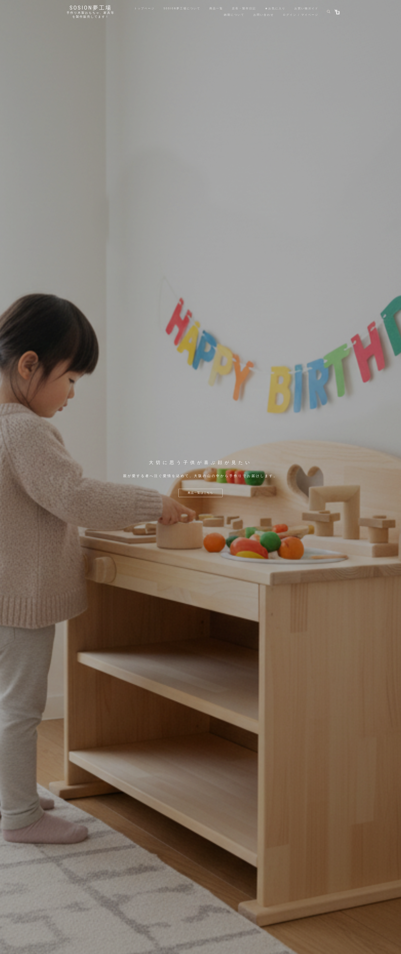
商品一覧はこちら (200, 492)
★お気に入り (275, 8)
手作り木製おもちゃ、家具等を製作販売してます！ (91, 14)
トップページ (144, 8)
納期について (234, 14)
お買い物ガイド (306, 8)
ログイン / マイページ (300, 14)
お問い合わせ (263, 14)
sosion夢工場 (91, 8)
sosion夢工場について (182, 8)
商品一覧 (216, 8)
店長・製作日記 (244, 8)
